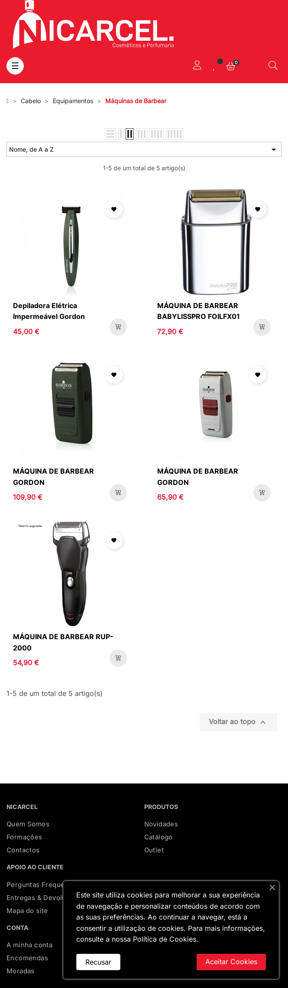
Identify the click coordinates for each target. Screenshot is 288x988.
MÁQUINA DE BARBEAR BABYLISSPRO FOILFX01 (198, 311)
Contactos (23, 850)
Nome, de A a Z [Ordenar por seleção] (144, 149)
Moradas (20, 971)
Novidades (161, 824)
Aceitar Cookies (231, 961)
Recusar (98, 962)
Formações (24, 837)
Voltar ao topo (238, 722)
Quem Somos (27, 824)
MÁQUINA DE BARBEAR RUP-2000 (63, 642)
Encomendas (27, 958)
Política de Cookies (164, 939)
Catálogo (158, 837)
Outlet (154, 850)
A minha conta (29, 945)
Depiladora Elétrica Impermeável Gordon (49, 311)
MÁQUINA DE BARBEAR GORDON (53, 477)
